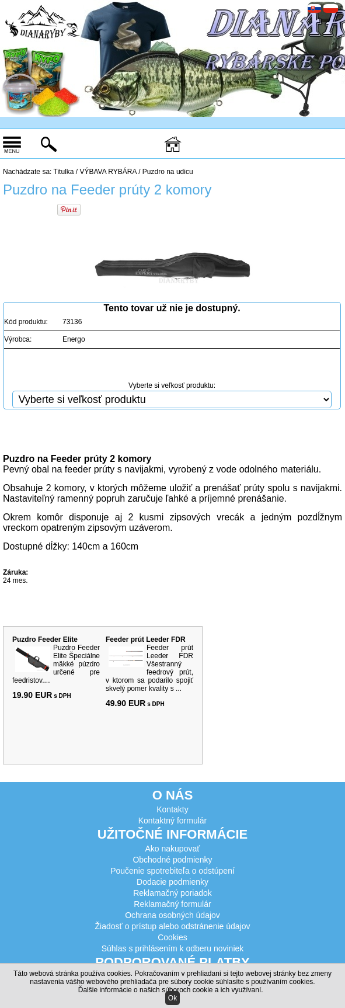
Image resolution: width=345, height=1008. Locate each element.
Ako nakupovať (172, 848)
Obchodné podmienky (172, 859)
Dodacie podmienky (172, 882)
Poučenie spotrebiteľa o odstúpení (172, 870)
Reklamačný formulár (172, 904)
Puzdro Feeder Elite (45, 639)
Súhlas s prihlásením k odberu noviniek (173, 948)
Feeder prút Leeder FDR (146, 639)
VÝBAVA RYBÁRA (107, 172)
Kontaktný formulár (172, 820)
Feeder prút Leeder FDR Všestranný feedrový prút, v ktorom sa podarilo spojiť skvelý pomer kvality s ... (149, 668)
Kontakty (172, 809)
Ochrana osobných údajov (172, 915)
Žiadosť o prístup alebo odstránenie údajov (172, 926)
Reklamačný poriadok (172, 893)
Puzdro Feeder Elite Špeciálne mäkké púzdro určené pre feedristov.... (56, 664)
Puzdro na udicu (167, 172)
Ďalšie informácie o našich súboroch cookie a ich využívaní (170, 990)
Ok (172, 998)
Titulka (64, 172)
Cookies (172, 937)
